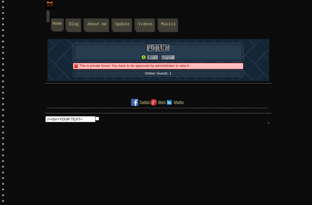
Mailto (179, 102)
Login (152, 57)
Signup (168, 57)
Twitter (144, 102)
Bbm (162, 102)
